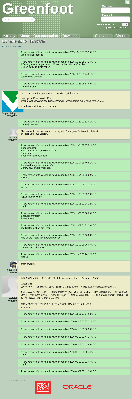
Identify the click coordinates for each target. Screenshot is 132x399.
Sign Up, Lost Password (115, 27)
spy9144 (12, 270)
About (11, 380)
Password (107, 15)
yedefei (13, 298)
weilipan (12, 137)
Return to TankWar (11, 46)
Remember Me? (104, 24)
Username (107, 6)
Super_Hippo (9, 113)
